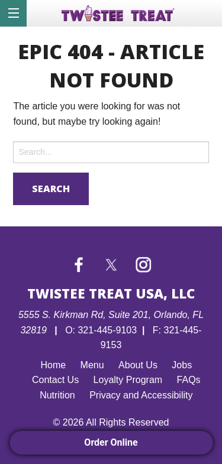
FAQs (189, 380)
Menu (92, 365)
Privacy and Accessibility (140, 395)
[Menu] (13, 13)
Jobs (182, 365)
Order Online (110, 442)
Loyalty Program (128, 380)
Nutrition (57, 395)
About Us (137, 365)
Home (53, 365)
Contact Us (55, 380)
